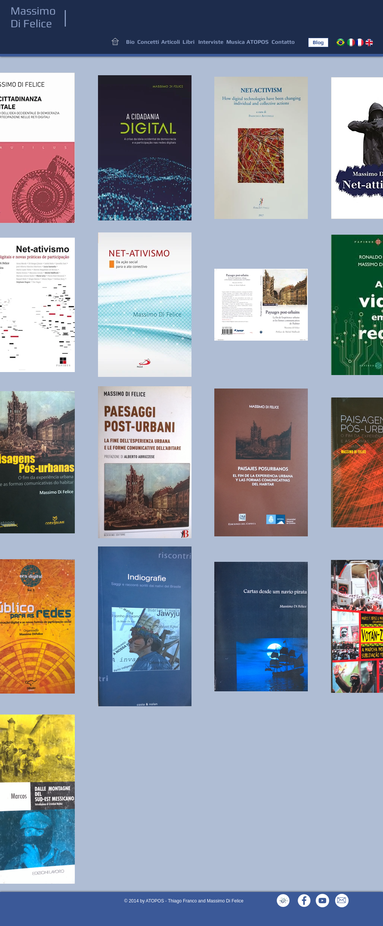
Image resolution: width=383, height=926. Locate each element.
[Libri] (188, 42)
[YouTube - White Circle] (322, 900)
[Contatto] (283, 42)
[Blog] (318, 42)
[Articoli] (170, 42)
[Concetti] (148, 42)
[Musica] (235, 42)
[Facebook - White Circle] (304, 900)
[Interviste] (211, 42)
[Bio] (130, 42)
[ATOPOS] (257, 42)
